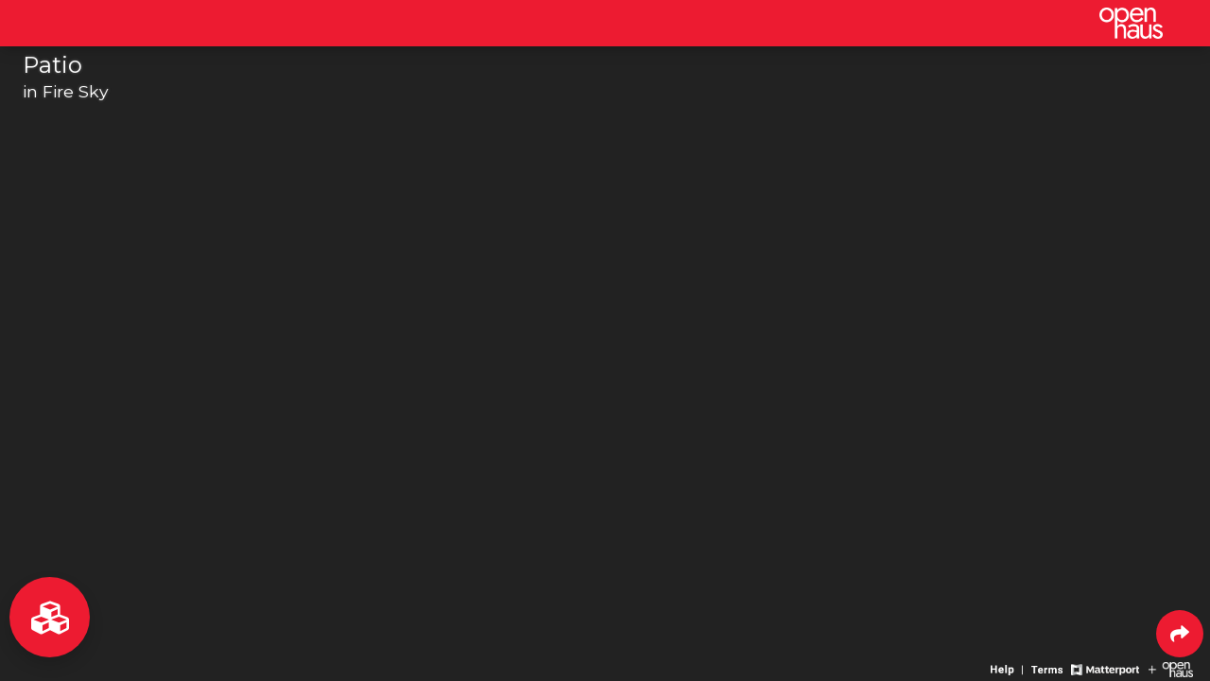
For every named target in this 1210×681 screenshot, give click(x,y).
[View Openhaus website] (1171, 668)
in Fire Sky (66, 91)
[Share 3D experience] (1179, 633)
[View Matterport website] (1104, 668)
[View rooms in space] (49, 617)
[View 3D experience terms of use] (1048, 668)
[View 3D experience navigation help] (1009, 668)
